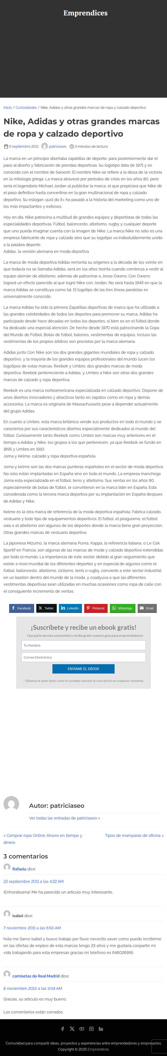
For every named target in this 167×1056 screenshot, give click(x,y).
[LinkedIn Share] (70, 608)
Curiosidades (26, 108)
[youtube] (82, 1030)
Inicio (7, 108)
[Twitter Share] (46, 608)
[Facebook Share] (21, 608)
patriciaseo (54, 146)
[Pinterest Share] (96, 608)
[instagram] (91, 1030)
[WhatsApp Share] (122, 608)
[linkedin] (101, 1030)
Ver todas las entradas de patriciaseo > (64, 818)
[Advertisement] (83, 54)
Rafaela (19, 869)
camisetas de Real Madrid (36, 976)
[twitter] (72, 1030)
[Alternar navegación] (83, 92)
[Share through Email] (147, 608)
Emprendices (98, 1049)
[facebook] (62, 1030)
